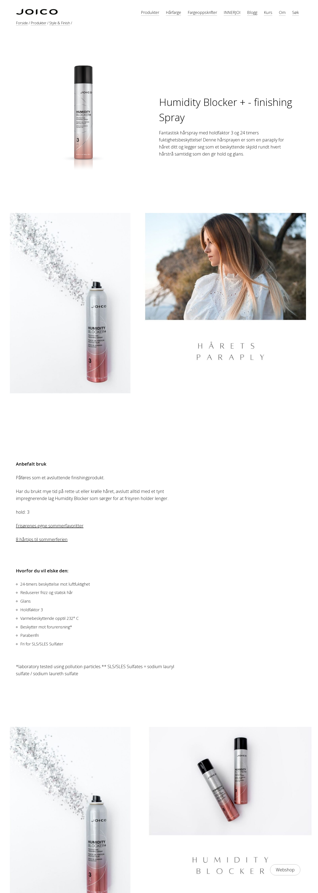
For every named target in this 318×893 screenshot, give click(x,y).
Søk (295, 12)
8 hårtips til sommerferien (42, 539)
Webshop (285, 870)
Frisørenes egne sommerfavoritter (49, 526)
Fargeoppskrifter (202, 12)
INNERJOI (232, 12)
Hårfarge (173, 12)
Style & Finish (59, 23)
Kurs (268, 12)
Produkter (150, 12)
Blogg (252, 12)
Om (282, 12)
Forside (22, 23)
